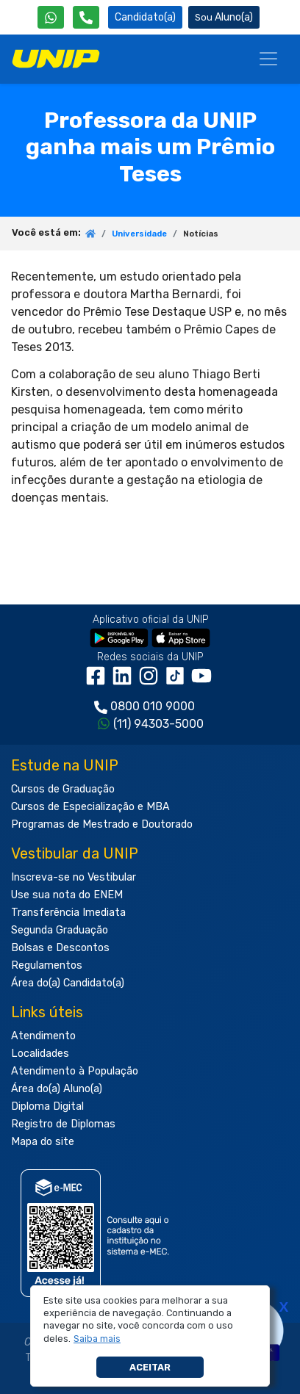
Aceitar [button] (150, 1367)
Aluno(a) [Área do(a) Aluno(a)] (224, 17)
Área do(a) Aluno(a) (56, 1089)
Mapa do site (42, 1141)
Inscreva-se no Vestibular (73, 877)
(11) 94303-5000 (158, 724)
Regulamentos (46, 965)
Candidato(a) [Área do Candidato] (145, 17)
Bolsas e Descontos (60, 948)
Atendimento (43, 1036)
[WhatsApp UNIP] (51, 17)
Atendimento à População (74, 1071)
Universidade (139, 234)
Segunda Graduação (59, 930)
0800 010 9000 (152, 706)
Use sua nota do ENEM (67, 895)
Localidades (40, 1053)
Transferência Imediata (68, 912)
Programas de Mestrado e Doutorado (102, 824)
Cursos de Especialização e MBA (90, 807)
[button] (97, 1339)
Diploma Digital (47, 1106)
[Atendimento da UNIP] (86, 17)
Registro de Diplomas (63, 1124)
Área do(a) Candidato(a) (67, 983)
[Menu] (268, 59)
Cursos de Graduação (63, 789)
